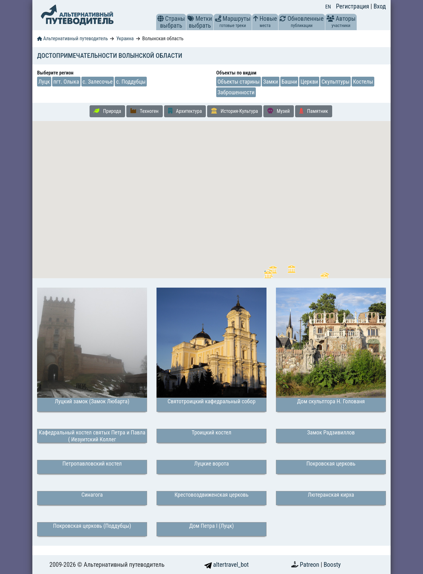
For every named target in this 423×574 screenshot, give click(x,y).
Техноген (144, 111)
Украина (125, 38)
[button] (160, 18)
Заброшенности (236, 92)
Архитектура (185, 111)
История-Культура (234, 111)
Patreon (310, 564)
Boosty (332, 564)
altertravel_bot (226, 564)
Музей (278, 111)
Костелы (363, 81)
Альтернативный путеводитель (72, 38)
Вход (379, 6)
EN (328, 7)
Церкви (309, 81)
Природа (107, 111)
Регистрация (353, 6)
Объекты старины (238, 81)
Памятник (313, 111)
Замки (270, 81)
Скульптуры (335, 81)
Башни (289, 81)
